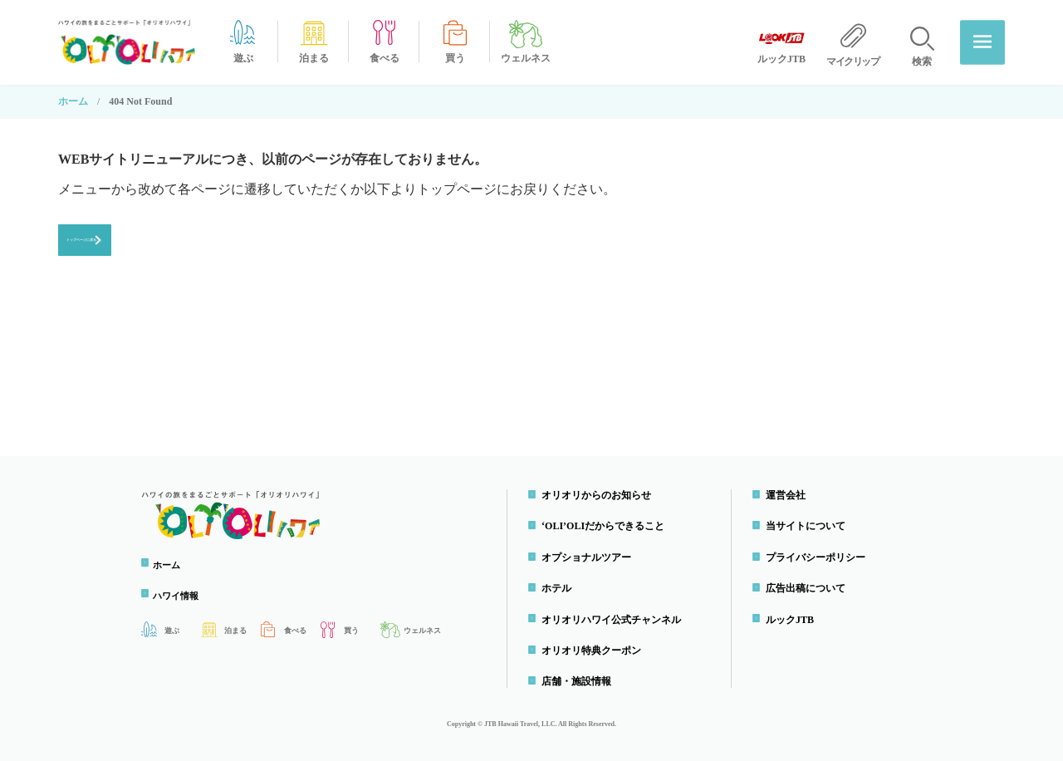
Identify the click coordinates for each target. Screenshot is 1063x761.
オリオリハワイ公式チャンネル (614, 620)
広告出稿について (809, 588)
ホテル (560, 588)
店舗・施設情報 (580, 682)
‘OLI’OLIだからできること (606, 527)
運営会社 (789, 495)
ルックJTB (793, 620)
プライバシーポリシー (819, 557)
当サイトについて (809, 527)
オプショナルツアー (589, 557)
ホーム (73, 101)
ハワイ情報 (183, 595)
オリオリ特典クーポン (594, 650)
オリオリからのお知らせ (599, 495)
